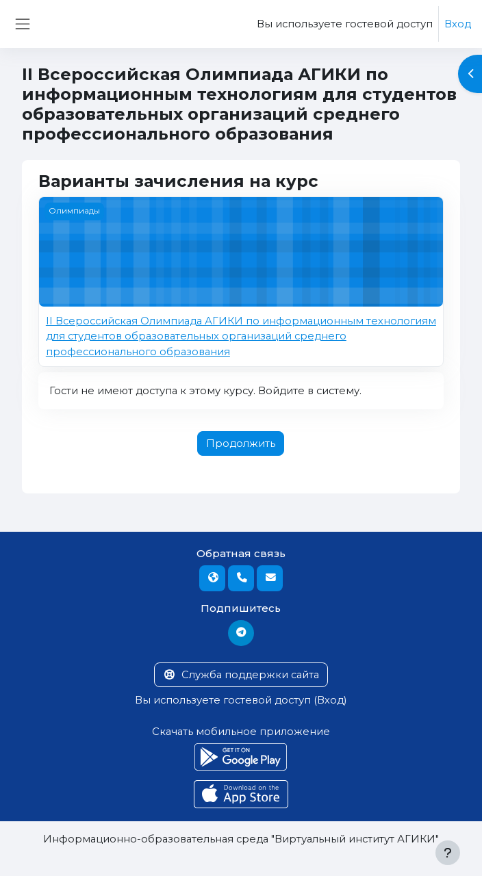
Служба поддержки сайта (240, 675)
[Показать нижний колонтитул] (447, 852)
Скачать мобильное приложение (241, 731)
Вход (457, 24)
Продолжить (240, 443)
